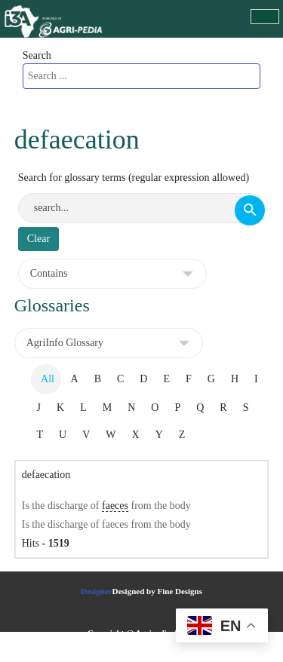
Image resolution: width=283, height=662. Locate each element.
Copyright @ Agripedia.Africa (141, 632)
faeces (115, 505)
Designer (96, 591)
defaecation (46, 474)
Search (37, 55)
